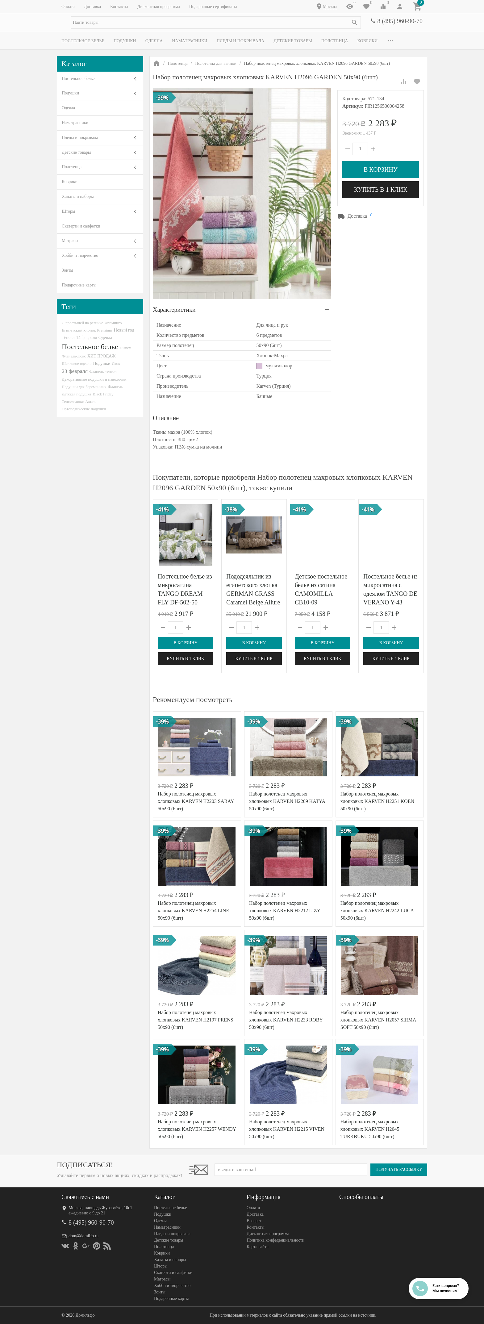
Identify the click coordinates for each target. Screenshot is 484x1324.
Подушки (125, 41)
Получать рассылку (398, 1169)
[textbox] (216, 22)
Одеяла (154, 41)
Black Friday (103, 394)
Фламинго (113, 322)
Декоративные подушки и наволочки (94, 379)
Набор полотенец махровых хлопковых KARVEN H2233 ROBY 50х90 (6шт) (286, 1020)
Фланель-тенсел (103, 371)
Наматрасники (189, 41)
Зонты (67, 270)
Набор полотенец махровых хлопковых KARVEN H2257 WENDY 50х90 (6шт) (197, 1129)
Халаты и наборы (78, 196)
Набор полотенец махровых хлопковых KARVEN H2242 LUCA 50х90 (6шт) (377, 910)
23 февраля (75, 371)
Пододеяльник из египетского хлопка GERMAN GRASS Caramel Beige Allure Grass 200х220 (253, 593)
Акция (90, 401)
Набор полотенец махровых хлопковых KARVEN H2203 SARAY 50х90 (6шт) (196, 801)
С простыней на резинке (82, 322)
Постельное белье (82, 41)
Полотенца (334, 41)
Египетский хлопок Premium (87, 330)
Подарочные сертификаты (213, 6)
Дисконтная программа (158, 6)
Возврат (254, 1220)
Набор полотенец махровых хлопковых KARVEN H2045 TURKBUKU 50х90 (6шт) (369, 1129)
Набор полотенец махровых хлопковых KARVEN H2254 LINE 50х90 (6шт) (193, 910)
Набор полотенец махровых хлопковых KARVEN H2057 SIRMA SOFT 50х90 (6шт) (378, 1020)
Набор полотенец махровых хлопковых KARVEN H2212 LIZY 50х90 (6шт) (284, 910)
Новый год (124, 330)
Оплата (68, 6)
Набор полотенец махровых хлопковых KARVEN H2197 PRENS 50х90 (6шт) (195, 1020)
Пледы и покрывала (241, 41)
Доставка (92, 6)
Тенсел (68, 337)
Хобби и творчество (80, 255)
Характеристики (174, 309)
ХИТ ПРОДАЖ (101, 356)
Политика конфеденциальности (275, 1240)
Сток (116, 363)
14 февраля (86, 337)
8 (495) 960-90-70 (400, 21)
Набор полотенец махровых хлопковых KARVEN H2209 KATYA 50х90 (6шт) (287, 801)
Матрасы (70, 240)
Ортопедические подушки (84, 409)
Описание (166, 418)
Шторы (68, 211)
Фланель (115, 386)
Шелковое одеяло (76, 363)
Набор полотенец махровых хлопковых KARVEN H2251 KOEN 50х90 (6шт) (377, 801)
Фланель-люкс (74, 356)
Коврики (367, 41)
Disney (125, 347)
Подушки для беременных (84, 386)
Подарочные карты (79, 285)
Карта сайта (258, 1246)
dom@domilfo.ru (83, 1236)
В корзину (381, 169)
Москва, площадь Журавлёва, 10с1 (100, 1207)
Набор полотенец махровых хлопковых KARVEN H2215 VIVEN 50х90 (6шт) (286, 1129)
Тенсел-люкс (73, 401)
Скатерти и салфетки (81, 226)
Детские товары (292, 41)
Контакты (119, 6)
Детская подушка (76, 394)
